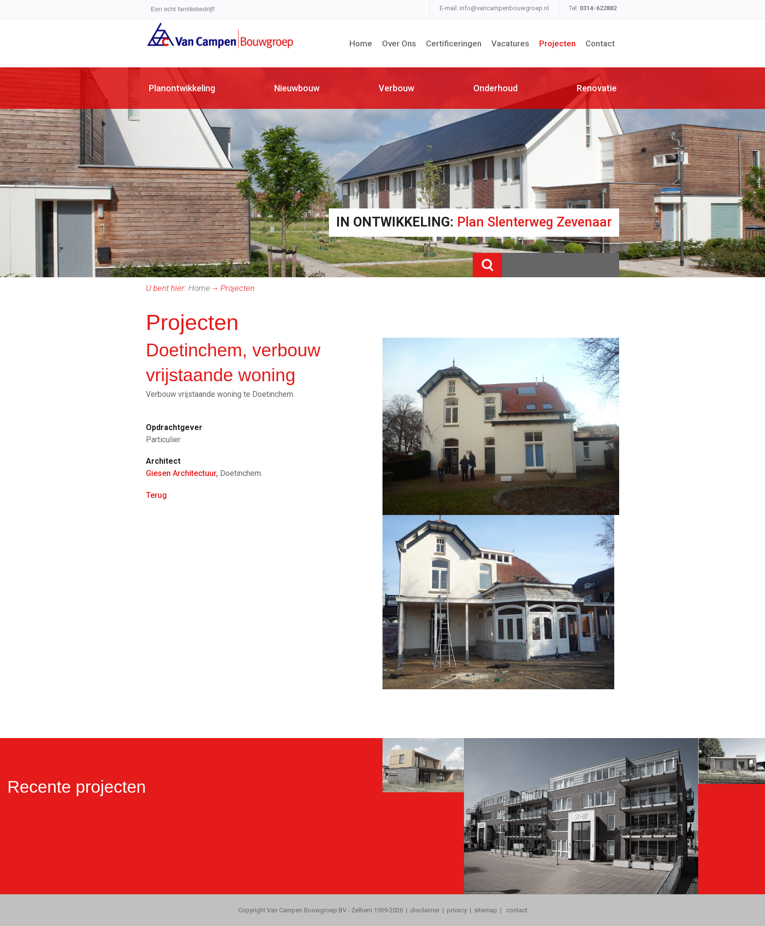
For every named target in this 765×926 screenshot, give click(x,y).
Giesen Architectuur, (182, 473)
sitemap (485, 910)
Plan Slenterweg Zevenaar (534, 222)
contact (515, 910)
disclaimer (425, 910)
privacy (457, 910)
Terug (156, 495)
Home (199, 288)
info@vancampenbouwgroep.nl (504, 8)
